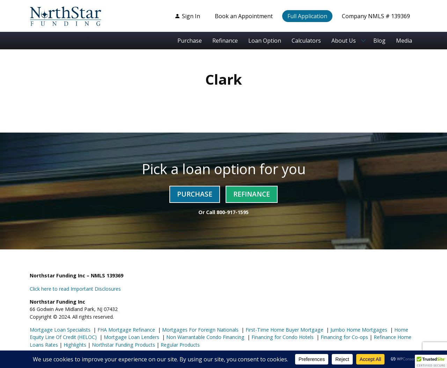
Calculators (306, 40)
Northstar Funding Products (122, 344)
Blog (379, 40)
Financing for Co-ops (343, 337)
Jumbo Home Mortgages (358, 329)
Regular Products (179, 344)
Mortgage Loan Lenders (130, 337)
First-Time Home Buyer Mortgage (283, 329)
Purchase (189, 40)
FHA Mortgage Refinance (126, 329)
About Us (343, 40)
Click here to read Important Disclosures (75, 288)
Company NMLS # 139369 (376, 16)
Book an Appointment (244, 16)
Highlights (75, 344)
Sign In (187, 16)
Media (404, 40)
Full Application (307, 16)
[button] (431, 361)
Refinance (225, 40)
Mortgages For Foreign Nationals (200, 329)
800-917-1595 (233, 212)
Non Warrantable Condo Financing (204, 337)
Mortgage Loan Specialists (60, 329)
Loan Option (264, 40)
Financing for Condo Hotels (282, 337)
